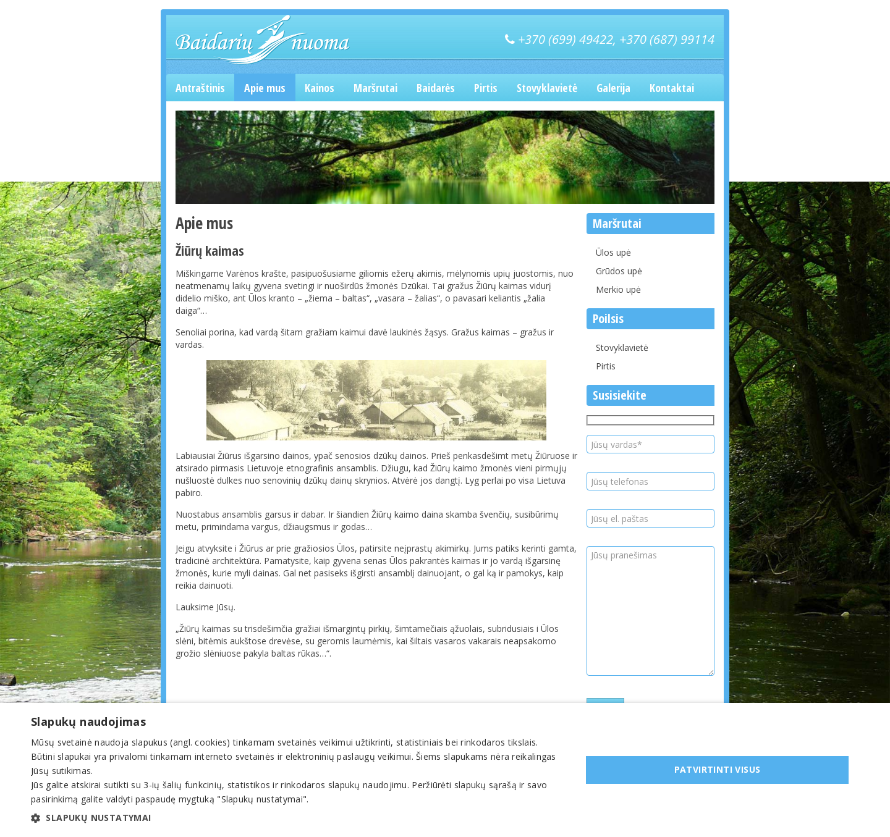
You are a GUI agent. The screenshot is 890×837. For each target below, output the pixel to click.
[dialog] (445, 770)
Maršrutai (375, 87)
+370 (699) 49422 (565, 39)
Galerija (613, 87)
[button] (298, 817)
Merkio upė (618, 289)
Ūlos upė (613, 252)
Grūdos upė (619, 271)
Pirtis (486, 87)
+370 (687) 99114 (666, 39)
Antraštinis (200, 87)
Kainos (319, 87)
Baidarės (436, 87)
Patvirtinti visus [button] (717, 769)
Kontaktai (672, 87)
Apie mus (265, 87)
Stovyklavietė (547, 87)
